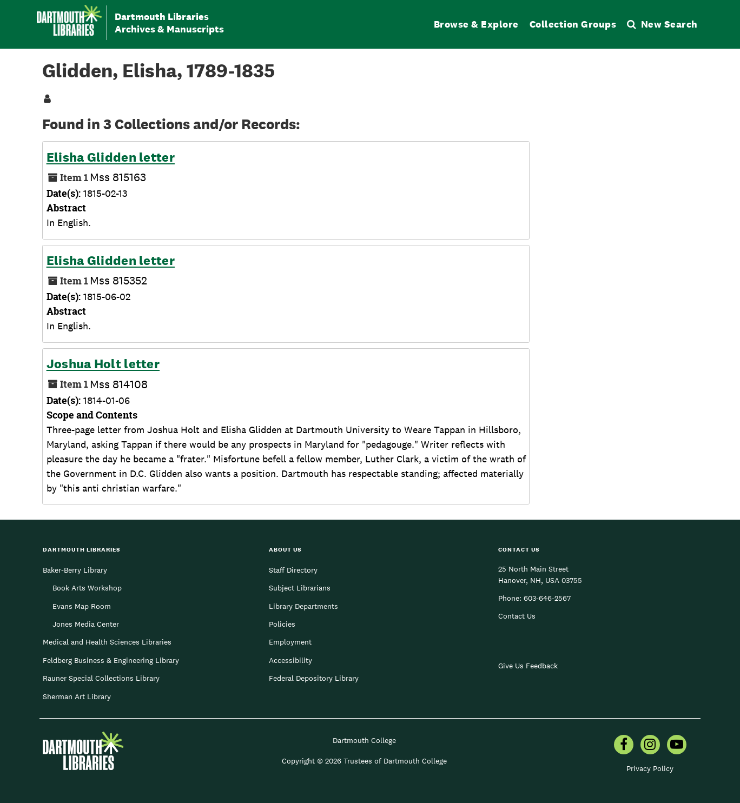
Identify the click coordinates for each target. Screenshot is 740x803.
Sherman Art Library (77, 696)
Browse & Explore (476, 24)
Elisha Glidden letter (111, 157)
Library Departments (303, 606)
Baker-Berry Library (75, 570)
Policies (282, 624)
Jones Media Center (85, 624)
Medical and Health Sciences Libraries (107, 642)
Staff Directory (293, 570)
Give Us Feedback (528, 666)
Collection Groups (573, 24)
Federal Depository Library (314, 678)
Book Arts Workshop (87, 588)
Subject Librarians (300, 588)
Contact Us (517, 616)
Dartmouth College (364, 740)
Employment (290, 642)
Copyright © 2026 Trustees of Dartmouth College (364, 761)
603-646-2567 (547, 598)
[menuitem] (623, 745)
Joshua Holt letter (103, 363)
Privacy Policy (649, 768)
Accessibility (290, 660)
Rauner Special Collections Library (101, 678)
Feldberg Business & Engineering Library (111, 660)
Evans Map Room (81, 606)
